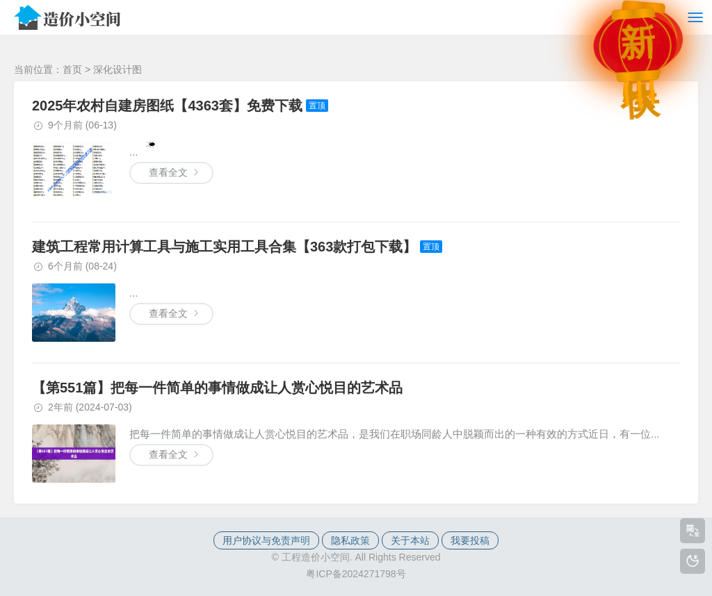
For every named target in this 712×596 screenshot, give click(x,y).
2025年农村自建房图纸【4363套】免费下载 (167, 105)
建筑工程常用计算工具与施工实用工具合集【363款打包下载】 (224, 246)
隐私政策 (350, 540)
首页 (72, 69)
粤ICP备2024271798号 (355, 573)
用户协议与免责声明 (266, 540)
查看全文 (168, 313)
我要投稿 (470, 540)
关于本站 (410, 540)
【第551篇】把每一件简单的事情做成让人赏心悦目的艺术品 (217, 387)
